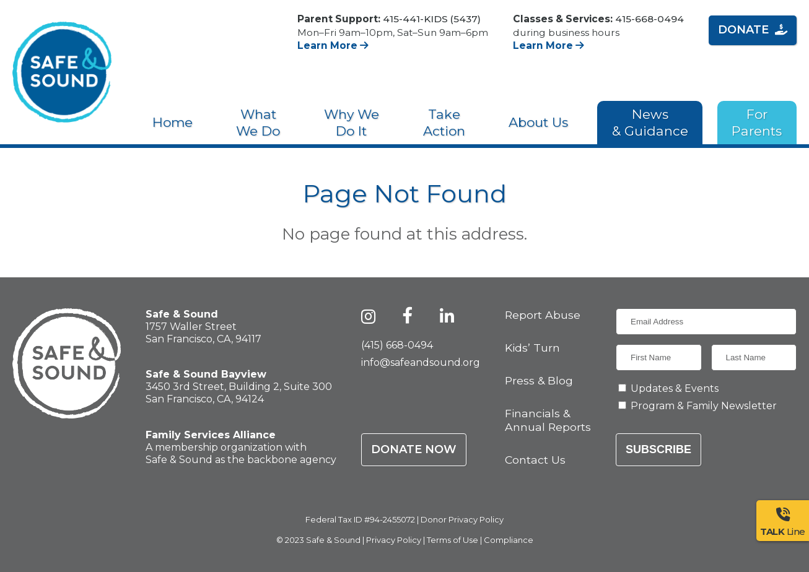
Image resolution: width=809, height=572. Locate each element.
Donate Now (414, 449)
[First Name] (659, 357)
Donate (752, 30)
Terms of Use (452, 540)
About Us (538, 122)
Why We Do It (351, 122)
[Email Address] (706, 321)
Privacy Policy (393, 540)
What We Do (258, 122)
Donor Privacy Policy (462, 519)
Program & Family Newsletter (704, 406)
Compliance (508, 540)
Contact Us (535, 459)
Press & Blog (539, 380)
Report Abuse (542, 314)
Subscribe (658, 449)
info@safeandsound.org (420, 362)
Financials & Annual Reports (548, 420)
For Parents (757, 122)
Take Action (444, 122)
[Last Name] (754, 357)
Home (172, 122)
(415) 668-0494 (397, 345)
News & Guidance (650, 122)
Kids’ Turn (532, 347)
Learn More (333, 45)
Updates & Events (675, 388)
